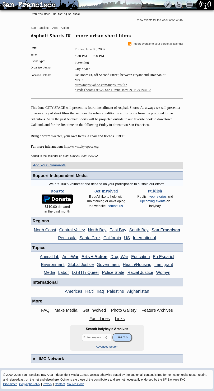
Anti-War (70, 256)
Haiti (89, 291)
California (112, 237)
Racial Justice (140, 272)
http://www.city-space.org (81, 146)
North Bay (97, 230)
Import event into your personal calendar (155, 44)
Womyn (163, 272)
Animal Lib (49, 256)
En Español (163, 256)
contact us (115, 206)
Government (108, 264)
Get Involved (94, 310)
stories (158, 196)
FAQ (45, 310)
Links (120, 318)
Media (49, 272)
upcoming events (153, 201)
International (144, 237)
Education (140, 256)
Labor (63, 272)
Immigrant (163, 264)
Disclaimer (10, 384)
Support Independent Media (60, 175)
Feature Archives (157, 310)
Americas (73, 291)
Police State (113, 272)
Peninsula (67, 237)
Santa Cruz (89, 237)
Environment (52, 264)
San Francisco (40, 27)
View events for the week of (160, 20)
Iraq (100, 291)
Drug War (119, 256)
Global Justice (81, 264)
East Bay (118, 230)
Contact (60, 384)
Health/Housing (137, 264)
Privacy (47, 384)
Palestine (115, 291)
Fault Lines (99, 318)
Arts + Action (60, 27)
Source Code (75, 384)
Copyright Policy (29, 384)
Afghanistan (138, 291)
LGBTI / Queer (85, 272)
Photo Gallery (123, 310)
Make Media (66, 310)
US (127, 237)
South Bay (139, 230)
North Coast (45, 230)
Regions (41, 221)
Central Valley (72, 230)
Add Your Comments (49, 165)
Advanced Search (107, 346)
